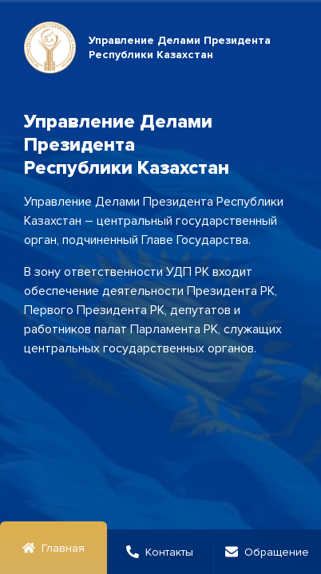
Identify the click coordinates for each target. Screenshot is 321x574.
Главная (53, 548)
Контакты (159, 552)
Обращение (267, 552)
